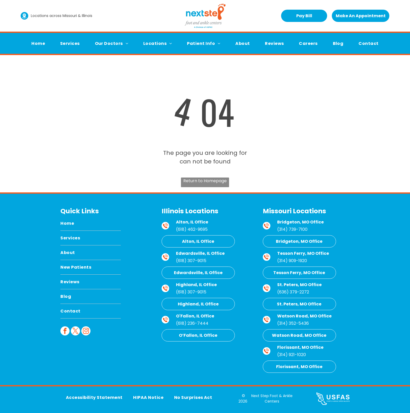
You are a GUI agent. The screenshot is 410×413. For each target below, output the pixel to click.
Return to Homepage (205, 181)
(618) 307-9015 (191, 261)
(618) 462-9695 (192, 229)
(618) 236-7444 (192, 323)
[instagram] (85, 331)
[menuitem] (38, 43)
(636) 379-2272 (293, 292)
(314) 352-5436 (293, 323)
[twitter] (75, 331)
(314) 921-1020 (291, 355)
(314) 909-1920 (292, 261)
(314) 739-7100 (292, 229)
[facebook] (65, 331)
